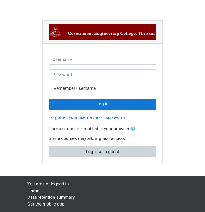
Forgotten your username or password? (87, 117)
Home (33, 190)
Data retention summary (51, 197)
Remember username (75, 88)
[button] (134, 129)
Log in (103, 104)
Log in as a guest (102, 151)
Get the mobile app (46, 204)
